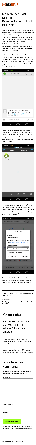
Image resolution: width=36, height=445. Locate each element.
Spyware (9, 304)
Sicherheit (30, 293)
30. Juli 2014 (6, 343)
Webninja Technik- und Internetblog (13, 441)
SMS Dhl (4, 304)
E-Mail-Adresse (8, 404)
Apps (8, 302)
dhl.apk (12, 302)
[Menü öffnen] (33, 4)
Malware (23, 302)
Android (25, 293)
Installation (18, 302)
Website (5, 412)
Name (5, 396)
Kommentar (7, 377)
